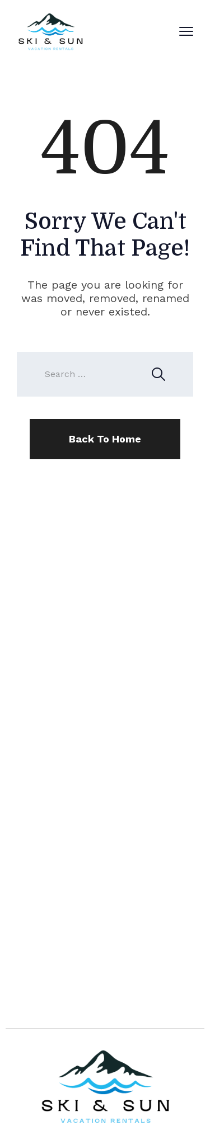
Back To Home (105, 439)
